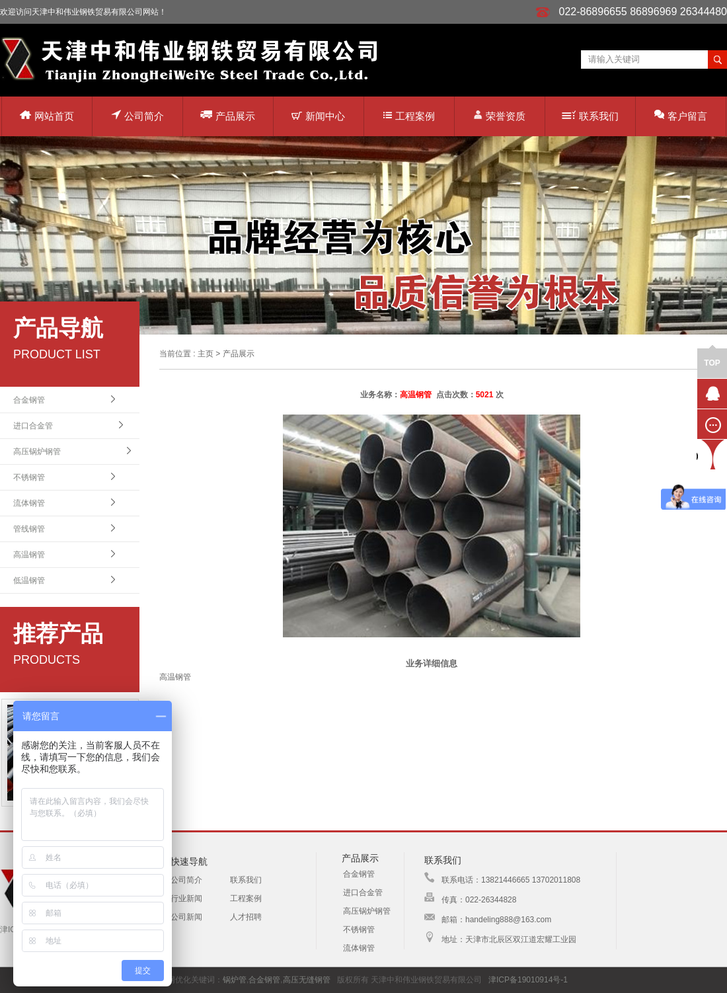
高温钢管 (29, 554)
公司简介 (137, 115)
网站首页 (47, 116)
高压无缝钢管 (306, 979)
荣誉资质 (499, 115)
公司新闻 (186, 917)
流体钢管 (29, 503)
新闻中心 (318, 116)
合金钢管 (29, 400)
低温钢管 (29, 580)
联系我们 (590, 116)
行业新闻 (186, 898)
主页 (205, 353)
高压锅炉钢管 (37, 451)
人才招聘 (246, 917)
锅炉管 (235, 979)
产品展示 (227, 115)
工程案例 (409, 116)
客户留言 (680, 115)
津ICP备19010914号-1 (528, 979)
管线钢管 (29, 529)
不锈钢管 (29, 477)
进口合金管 (33, 425)
